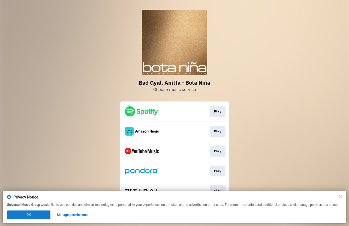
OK (28, 215)
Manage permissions (72, 215)
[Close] (340, 196)
